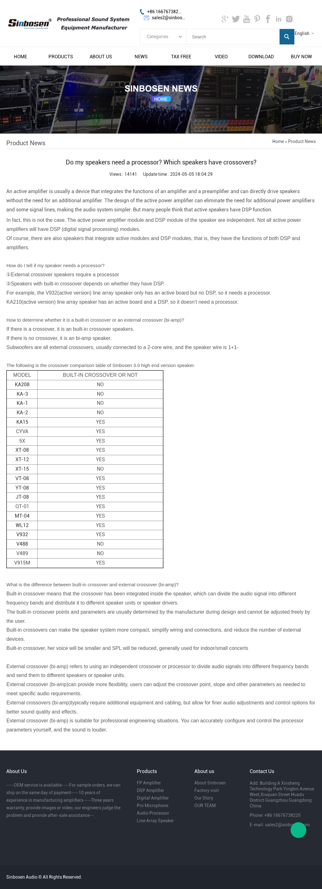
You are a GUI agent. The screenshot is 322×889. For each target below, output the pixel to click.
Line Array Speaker (155, 820)
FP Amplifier (149, 782)
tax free (181, 57)
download (261, 57)
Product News (302, 141)
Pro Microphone (152, 805)
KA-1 (22, 403)
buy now (301, 57)
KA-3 (22, 394)
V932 (22, 534)
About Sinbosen (210, 782)
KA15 (22, 422)
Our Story (203, 797)
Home (278, 141)
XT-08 (22, 450)
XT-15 (22, 469)
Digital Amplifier (153, 797)
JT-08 (22, 497)
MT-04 (22, 516)
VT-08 (22, 478)
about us (101, 57)
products (60, 57)
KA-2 (22, 413)
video (221, 57)
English (302, 33)
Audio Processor (153, 813)
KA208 (22, 384)
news (141, 57)
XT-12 (22, 459)
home (20, 57)
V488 (22, 544)
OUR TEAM (205, 805)
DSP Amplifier (150, 790)
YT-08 (22, 488)
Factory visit (206, 790)
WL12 (22, 525)
